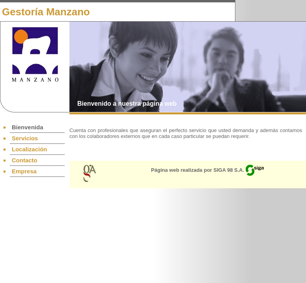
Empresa (24, 171)
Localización (29, 149)
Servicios (25, 138)
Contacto (24, 160)
